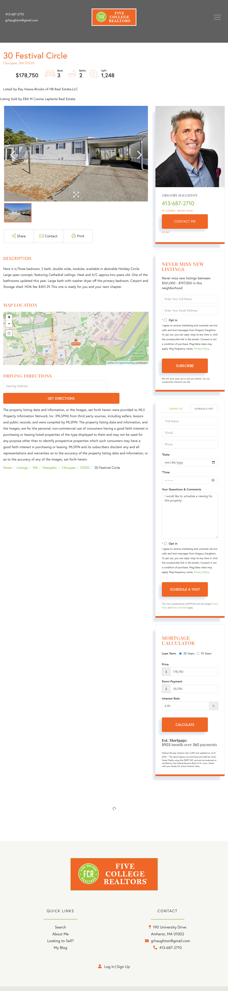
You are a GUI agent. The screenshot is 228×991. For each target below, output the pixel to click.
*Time (166, 476)
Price (165, 668)
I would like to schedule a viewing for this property (190, 519)
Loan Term (169, 657)
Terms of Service (179, 611)
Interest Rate (171, 702)
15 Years (204, 657)
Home (7, 455)
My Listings (168, 210)
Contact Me (185, 221)
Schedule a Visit (204, 410)
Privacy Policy (201, 348)
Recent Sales (185, 210)
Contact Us (175, 409)
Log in (109, 971)
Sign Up (123, 971)
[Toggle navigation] (217, 17)
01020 (84, 455)
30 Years (186, 657)
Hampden (50, 455)
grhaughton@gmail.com (21, 20)
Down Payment (172, 685)
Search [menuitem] (60, 932)
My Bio (166, 232)
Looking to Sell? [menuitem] (60, 945)
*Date (166, 459)
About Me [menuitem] (60, 938)
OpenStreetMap (127, 362)
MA (35, 455)
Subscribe (185, 365)
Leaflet (110, 362)
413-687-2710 (14, 14)
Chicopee (69, 455)
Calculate (185, 728)
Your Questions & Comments (181, 493)
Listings (22, 455)
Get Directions (128, 386)
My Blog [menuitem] (60, 952)
